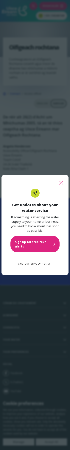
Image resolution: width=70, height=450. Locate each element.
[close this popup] (61, 182)
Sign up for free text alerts (35, 244)
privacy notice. (41, 263)
